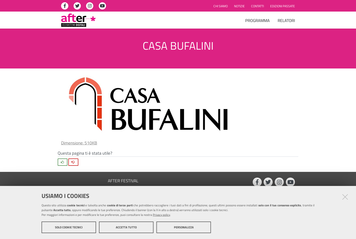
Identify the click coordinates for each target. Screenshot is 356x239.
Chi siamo (220, 6)
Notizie (239, 6)
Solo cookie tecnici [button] (69, 227)
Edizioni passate (282, 6)
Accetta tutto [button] (126, 227)
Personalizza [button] (184, 227)
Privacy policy (161, 214)
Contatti (257, 6)
